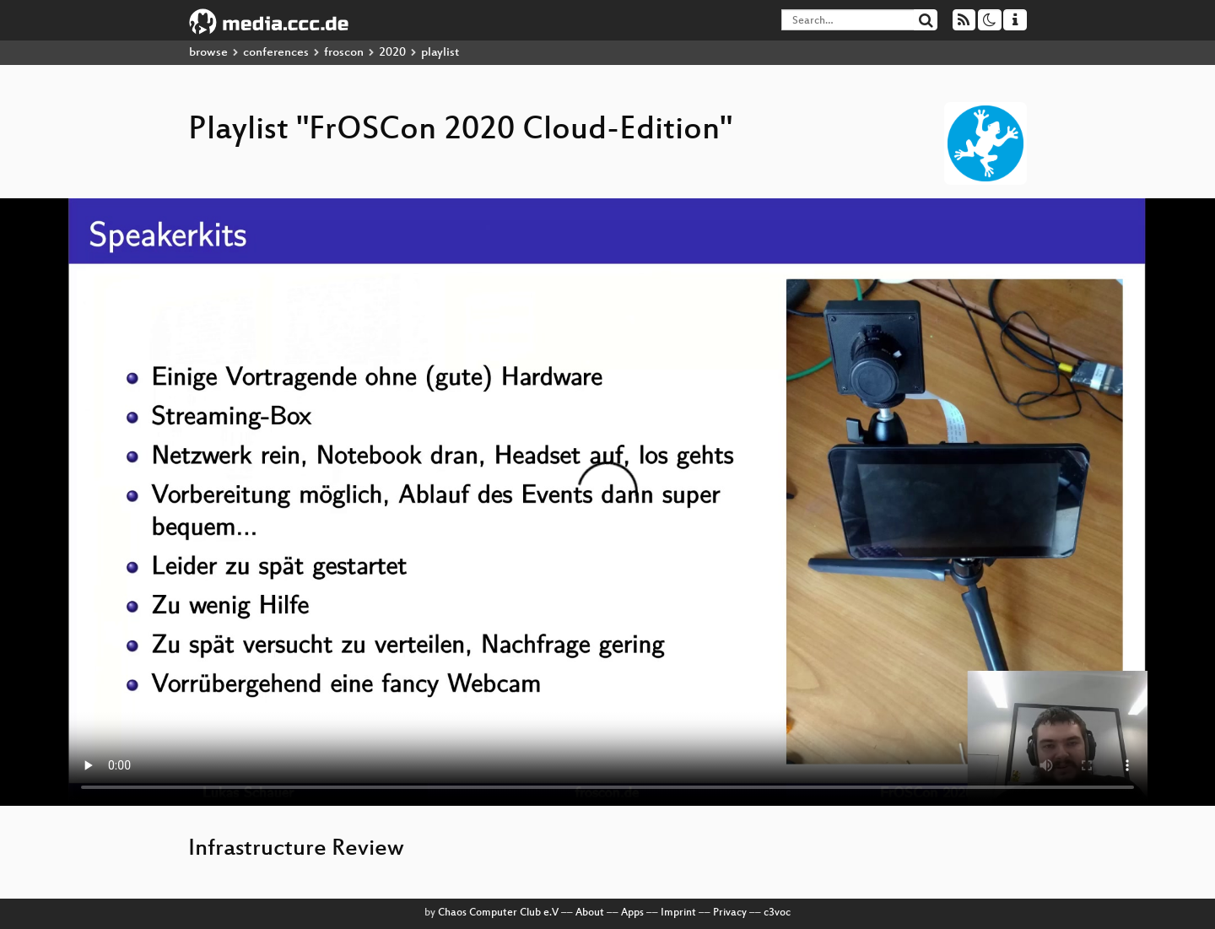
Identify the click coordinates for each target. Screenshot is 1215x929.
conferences (276, 53)
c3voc (777, 913)
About (589, 913)
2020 (392, 53)
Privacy (730, 913)
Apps (632, 913)
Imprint (678, 913)
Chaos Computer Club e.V (498, 913)
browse (208, 53)
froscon (344, 53)
